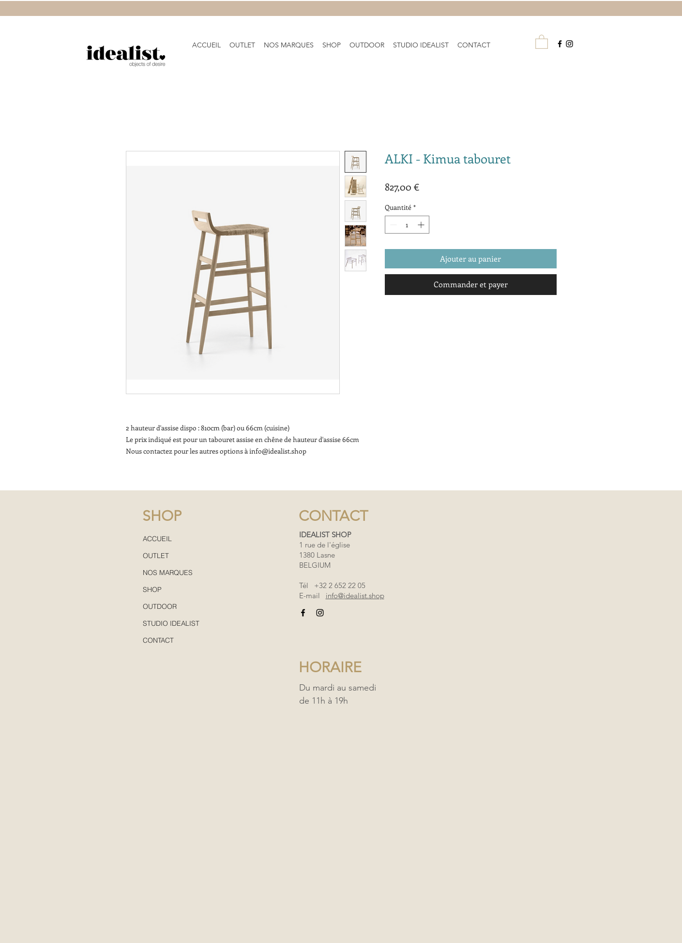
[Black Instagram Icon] (569, 43)
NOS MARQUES (168, 572)
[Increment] (422, 224)
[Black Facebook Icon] (559, 43)
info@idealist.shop (355, 595)
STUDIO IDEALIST (171, 623)
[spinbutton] (407, 224)
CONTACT (158, 640)
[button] (288, 41)
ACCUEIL (157, 538)
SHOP (152, 589)
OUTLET (156, 555)
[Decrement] (392, 224)
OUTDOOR (160, 606)
